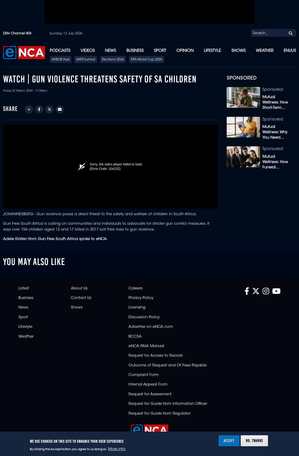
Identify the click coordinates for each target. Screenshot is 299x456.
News (110, 51)
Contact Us (81, 298)
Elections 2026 (113, 59)
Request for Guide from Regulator (160, 414)
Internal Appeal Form (148, 384)
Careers (136, 288)
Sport (160, 51)
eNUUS (290, 51)
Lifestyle (212, 51)
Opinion (185, 51)
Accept (229, 440)
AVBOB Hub (61, 59)
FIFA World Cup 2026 (146, 59)
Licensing (137, 307)
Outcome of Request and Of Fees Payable (168, 365)
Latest (23, 288)
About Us (79, 288)
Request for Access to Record (155, 356)
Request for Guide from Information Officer (168, 404)
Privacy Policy (141, 298)
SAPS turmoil (85, 59)
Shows (238, 51)
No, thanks (254, 440)
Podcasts (60, 51)
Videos (87, 51)
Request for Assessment (150, 394)
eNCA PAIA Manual (146, 346)
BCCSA (135, 337)
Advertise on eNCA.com (151, 327)
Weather (264, 51)
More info (116, 449)
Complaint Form (144, 375)
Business (135, 51)
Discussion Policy (144, 317)
